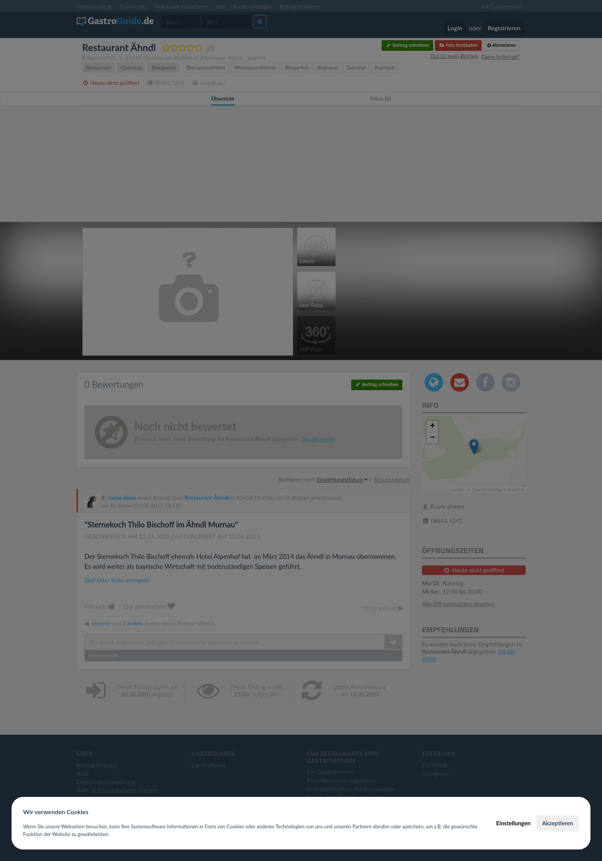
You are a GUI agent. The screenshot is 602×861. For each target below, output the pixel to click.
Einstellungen (513, 823)
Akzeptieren (557, 823)
